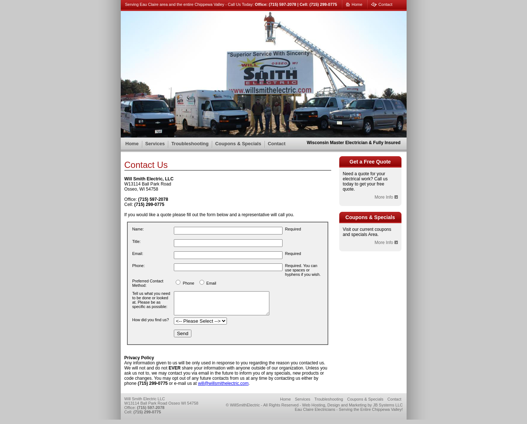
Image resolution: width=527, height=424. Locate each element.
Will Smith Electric (168, 38)
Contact (385, 4)
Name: (138, 229)
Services (155, 143)
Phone (188, 283)
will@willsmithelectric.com (223, 387)
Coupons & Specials (238, 143)
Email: (137, 253)
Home (357, 4)
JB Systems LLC (388, 409)
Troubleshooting (190, 143)
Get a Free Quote (370, 162)
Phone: (138, 265)
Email (211, 283)
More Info (385, 197)
